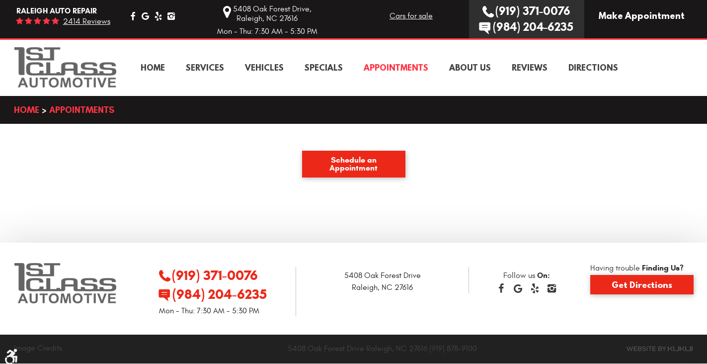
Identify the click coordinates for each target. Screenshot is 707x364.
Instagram (171, 15)
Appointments (396, 67)
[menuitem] (153, 67)
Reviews (530, 67)
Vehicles (264, 67)
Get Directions (642, 284)
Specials (324, 67)
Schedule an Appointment (353, 164)
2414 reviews (86, 21)
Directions (593, 67)
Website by (660, 349)
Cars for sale (411, 15)
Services (205, 67)
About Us (470, 67)
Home (153, 67)
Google (145, 15)
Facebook (132, 15)
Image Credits (38, 348)
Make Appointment (642, 15)
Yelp (158, 15)
